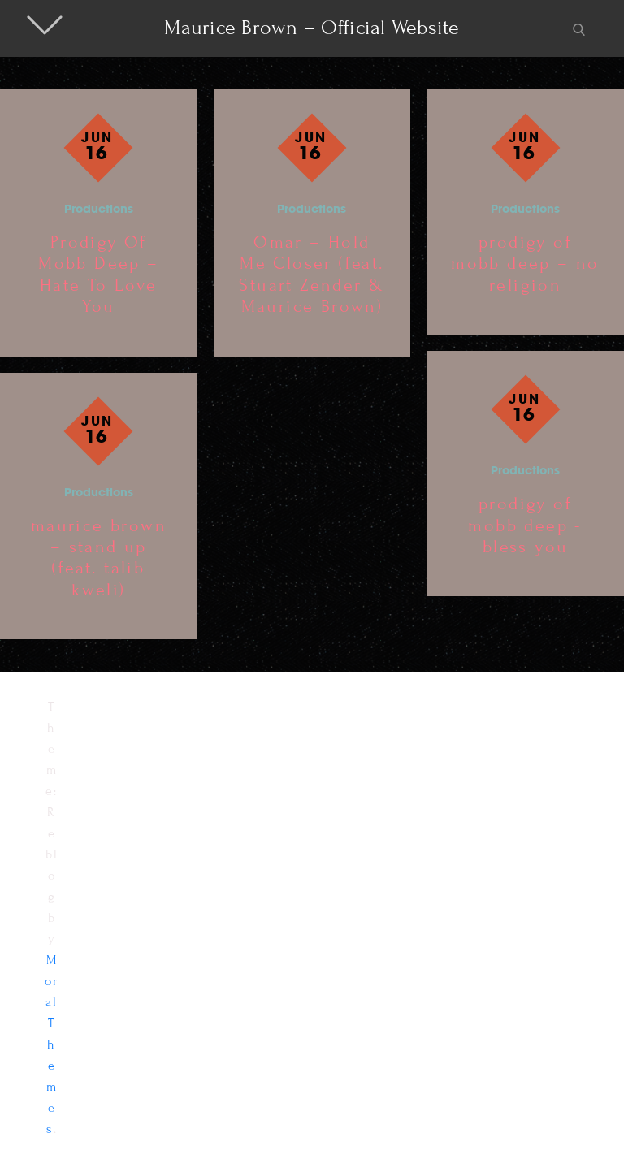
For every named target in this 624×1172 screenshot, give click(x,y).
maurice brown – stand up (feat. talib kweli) (99, 558)
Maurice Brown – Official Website (311, 27)
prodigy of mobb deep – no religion (525, 264)
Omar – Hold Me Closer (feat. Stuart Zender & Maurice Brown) (311, 274)
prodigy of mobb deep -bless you (525, 525)
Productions (98, 210)
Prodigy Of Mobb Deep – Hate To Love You (98, 274)
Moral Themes (52, 1044)
